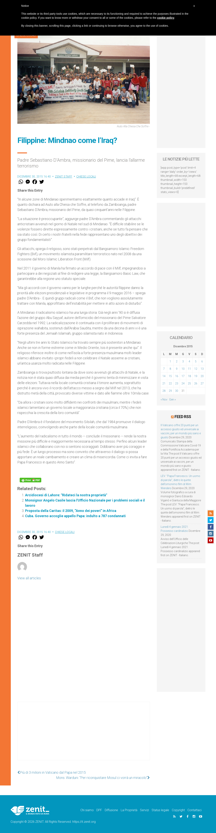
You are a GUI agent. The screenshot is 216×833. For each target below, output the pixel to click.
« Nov (164, 399)
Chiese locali (86, 176)
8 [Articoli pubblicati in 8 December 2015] (170, 368)
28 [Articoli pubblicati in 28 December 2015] (163, 390)
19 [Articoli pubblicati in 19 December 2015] (195, 376)
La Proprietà (129, 810)
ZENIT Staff (63, 176)
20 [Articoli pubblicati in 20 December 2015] (202, 376)
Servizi (144, 810)
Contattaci (194, 810)
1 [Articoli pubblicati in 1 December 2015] (170, 361)
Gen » (172, 399)
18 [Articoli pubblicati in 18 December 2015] (189, 376)
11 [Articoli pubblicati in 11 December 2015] (189, 368)
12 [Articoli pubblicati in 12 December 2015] (195, 368)
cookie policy (165, 17)
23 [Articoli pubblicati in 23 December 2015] (176, 383)
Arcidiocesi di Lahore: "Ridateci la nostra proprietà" (66, 495)
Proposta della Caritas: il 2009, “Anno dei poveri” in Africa (70, 511)
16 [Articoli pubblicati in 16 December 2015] (176, 376)
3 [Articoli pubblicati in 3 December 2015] (183, 361)
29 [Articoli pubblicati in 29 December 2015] (170, 390)
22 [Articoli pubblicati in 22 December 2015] (170, 383)
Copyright (178, 810)
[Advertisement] (83, 735)
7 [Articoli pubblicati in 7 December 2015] (164, 368)
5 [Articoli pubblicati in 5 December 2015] (196, 361)
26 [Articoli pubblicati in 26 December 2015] (195, 383)
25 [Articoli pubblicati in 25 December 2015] (189, 383)
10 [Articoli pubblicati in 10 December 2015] (183, 368)
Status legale (160, 810)
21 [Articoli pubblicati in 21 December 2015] (163, 383)
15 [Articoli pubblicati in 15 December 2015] (170, 376)
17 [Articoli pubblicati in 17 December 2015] (183, 376)
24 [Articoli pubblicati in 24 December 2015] (183, 383)
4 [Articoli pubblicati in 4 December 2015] (189, 361)
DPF (99, 810)
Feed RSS (183, 416)
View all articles (29, 578)
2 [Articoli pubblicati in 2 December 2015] (176, 361)
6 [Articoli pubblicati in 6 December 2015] (202, 361)
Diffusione (111, 810)
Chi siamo (87, 810)
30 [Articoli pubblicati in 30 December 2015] (176, 390)
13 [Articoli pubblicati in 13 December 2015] (202, 368)
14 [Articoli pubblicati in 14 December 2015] (163, 376)
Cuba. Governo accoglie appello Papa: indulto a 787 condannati (75, 516)
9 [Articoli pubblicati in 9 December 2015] (176, 368)
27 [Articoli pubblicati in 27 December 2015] (202, 383)
